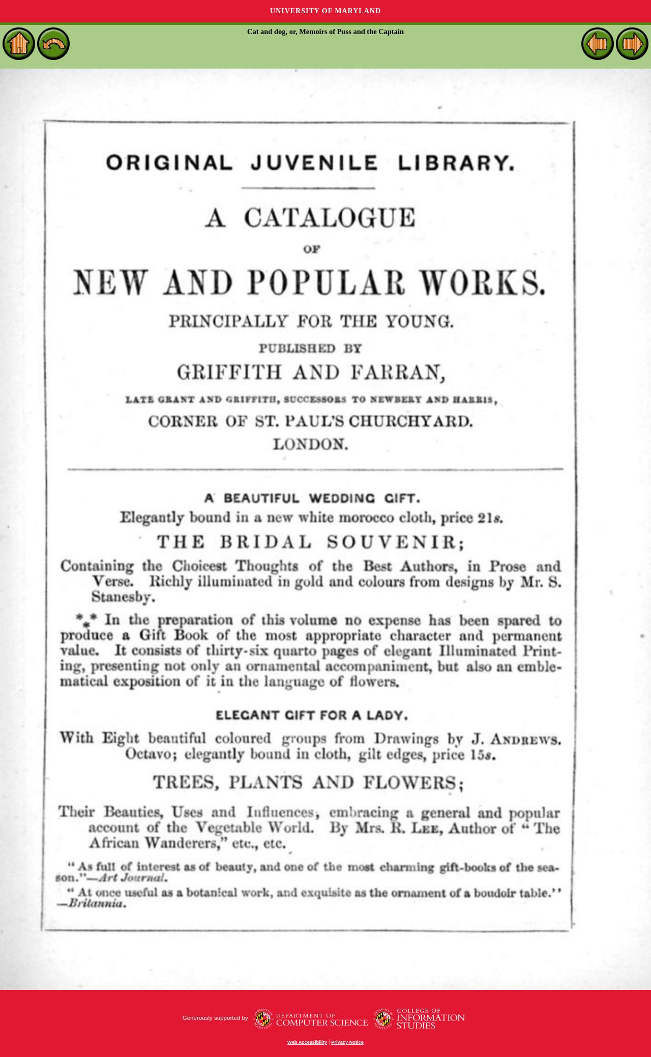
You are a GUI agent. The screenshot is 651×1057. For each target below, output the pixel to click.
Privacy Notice (347, 1042)
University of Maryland (325, 11)
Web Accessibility (307, 1042)
